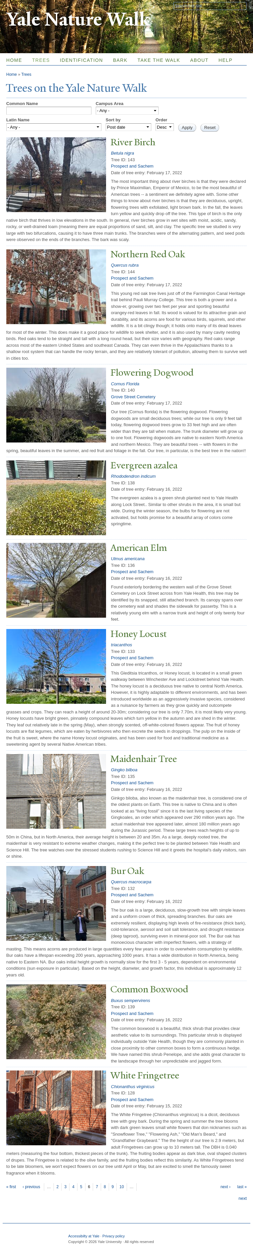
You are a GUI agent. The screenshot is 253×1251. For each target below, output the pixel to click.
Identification (81, 60)
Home (14, 60)
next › (225, 1187)
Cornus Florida (125, 383)
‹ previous (31, 1187)
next (243, 1198)
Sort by (113, 119)
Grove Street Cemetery (133, 396)
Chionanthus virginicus (133, 1086)
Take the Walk (159, 60)
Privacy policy (113, 1236)
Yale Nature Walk (78, 19)
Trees (41, 60)
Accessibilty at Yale (83, 1236)
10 (121, 1187)
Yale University (25, 5)
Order (161, 119)
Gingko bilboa (124, 769)
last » (242, 1187)
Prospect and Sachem (132, 166)
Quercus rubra (125, 265)
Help (225, 60)
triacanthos (121, 644)
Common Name (22, 103)
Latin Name (18, 119)
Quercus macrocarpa (131, 881)
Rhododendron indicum (133, 476)
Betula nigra (122, 153)
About (199, 60)
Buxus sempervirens (130, 1000)
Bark (120, 60)
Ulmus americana (128, 558)
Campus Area (109, 103)
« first (11, 1187)
